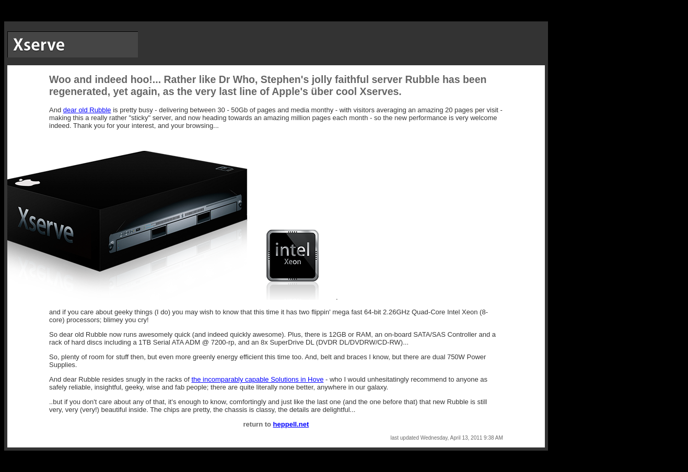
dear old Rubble (87, 110)
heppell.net (291, 424)
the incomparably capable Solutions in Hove (257, 379)
